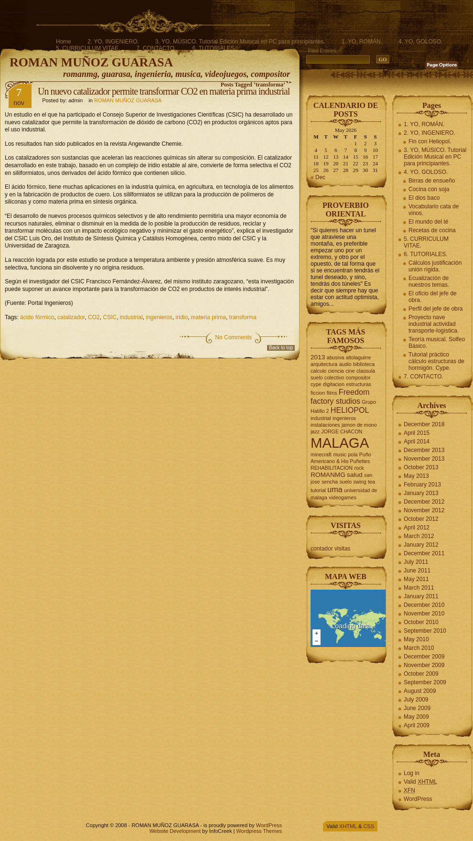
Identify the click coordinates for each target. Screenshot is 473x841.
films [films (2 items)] (332, 393)
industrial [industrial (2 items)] (321, 418)
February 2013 (422, 484)
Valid (420, 781)
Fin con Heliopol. (429, 141)
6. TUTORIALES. (214, 48)
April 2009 (417, 725)
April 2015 (417, 433)
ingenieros (159, 317)
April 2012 (417, 527)
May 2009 (416, 716)
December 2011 (424, 553)
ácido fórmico (37, 317)
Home (63, 41)
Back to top (281, 347)
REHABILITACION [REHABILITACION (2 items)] (332, 468)
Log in (411, 773)
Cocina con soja (428, 189)
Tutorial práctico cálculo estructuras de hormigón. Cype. (436, 361)
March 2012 (419, 536)
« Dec (318, 177)
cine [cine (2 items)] (350, 371)
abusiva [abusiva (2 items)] (335, 357)
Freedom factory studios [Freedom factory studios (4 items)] (340, 396)
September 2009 (425, 682)
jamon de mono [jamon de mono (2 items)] (359, 425)
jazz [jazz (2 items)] (315, 431)
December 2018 (424, 424)
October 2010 (421, 622)
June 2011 (417, 570)
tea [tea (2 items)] (371, 482)
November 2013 (424, 458)
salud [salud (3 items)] (355, 474)
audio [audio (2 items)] (345, 364)
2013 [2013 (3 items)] (318, 357)
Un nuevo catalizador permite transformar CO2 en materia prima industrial (164, 91)
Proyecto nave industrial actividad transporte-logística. (433, 324)
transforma (243, 317)
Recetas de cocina (432, 230)
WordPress (418, 799)
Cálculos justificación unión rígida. (435, 266)
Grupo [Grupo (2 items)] (369, 402)
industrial (131, 317)
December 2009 (424, 656)
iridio (182, 317)
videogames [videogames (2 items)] (342, 497)
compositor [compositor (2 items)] (358, 377)
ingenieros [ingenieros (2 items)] (344, 418)
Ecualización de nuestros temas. (428, 281)
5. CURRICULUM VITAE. (88, 48)
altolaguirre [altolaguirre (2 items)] (358, 357)
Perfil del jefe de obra (435, 308)
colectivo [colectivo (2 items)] (334, 377)
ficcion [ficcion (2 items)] (318, 393)
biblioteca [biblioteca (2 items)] (364, 364)
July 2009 (416, 699)
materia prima (208, 317)
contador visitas (330, 548)
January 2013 (421, 493)
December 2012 (424, 501)
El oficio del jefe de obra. (432, 296)
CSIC (110, 317)
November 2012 (424, 510)
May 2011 (416, 579)
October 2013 (421, 467)
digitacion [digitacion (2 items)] (333, 384)
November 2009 (424, 665)
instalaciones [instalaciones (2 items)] (325, 425)
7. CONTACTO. (156, 48)
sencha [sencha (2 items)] (330, 482)
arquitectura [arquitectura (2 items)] (324, 364)
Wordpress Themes (259, 831)
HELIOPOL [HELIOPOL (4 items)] (350, 410)
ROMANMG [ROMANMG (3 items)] (328, 474)
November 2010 (424, 613)
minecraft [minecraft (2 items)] (321, 454)
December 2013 (424, 450)
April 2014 (417, 441)
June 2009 (417, 708)
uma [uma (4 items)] (334, 489)
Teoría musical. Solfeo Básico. (436, 342)
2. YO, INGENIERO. (113, 41)
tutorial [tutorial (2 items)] (318, 490)
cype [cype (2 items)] (316, 384)
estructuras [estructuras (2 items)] (358, 384)
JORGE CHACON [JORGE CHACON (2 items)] (341, 431)
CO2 (94, 317)
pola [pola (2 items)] (352, 454)
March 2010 (419, 648)
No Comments (233, 337)
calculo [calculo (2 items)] (318, 371)
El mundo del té (428, 221)
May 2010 (416, 639)
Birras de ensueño (431, 180)
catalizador (71, 317)
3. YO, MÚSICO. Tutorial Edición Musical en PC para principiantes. (240, 41)
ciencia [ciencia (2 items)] (336, 371)
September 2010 (425, 630)
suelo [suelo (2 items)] (346, 482)
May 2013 (416, 476)
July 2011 (416, 562)
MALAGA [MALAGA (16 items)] (340, 443)
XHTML (348, 826)
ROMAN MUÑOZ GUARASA (91, 62)
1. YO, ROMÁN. (362, 41)
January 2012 (421, 544)
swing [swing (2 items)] (359, 482)
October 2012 (421, 519)
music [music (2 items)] (339, 454)
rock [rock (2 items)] (359, 468)
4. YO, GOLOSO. (420, 41)
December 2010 (424, 605)
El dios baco (424, 197)
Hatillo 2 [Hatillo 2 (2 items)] (320, 411)
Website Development (175, 831)
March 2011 (419, 587)
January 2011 (421, 596)
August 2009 (420, 691)
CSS (368, 826)
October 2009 (421, 673)
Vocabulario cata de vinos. (433, 209)
